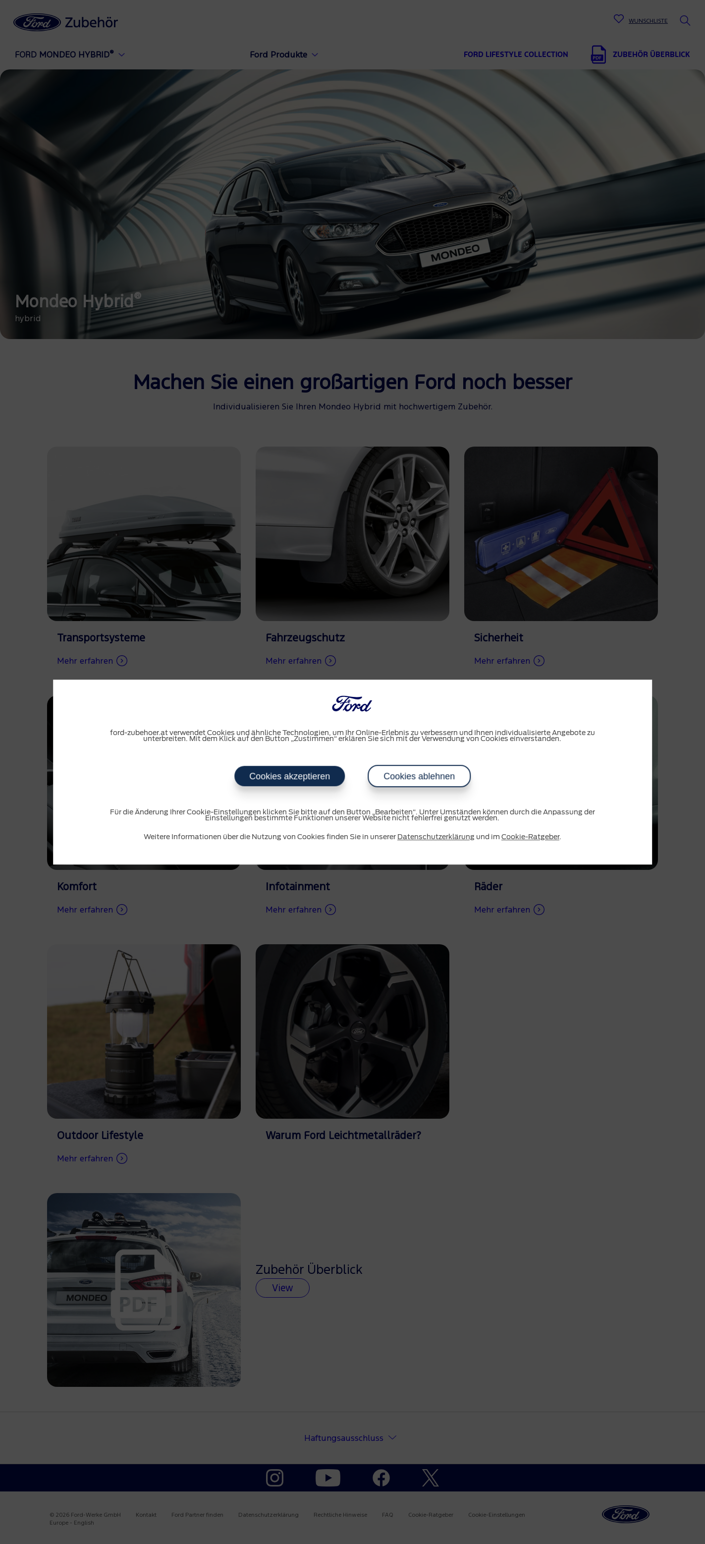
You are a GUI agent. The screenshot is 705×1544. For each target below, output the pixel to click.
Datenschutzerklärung (436, 837)
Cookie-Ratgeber (530, 837)
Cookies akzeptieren (289, 776)
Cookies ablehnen (419, 776)
